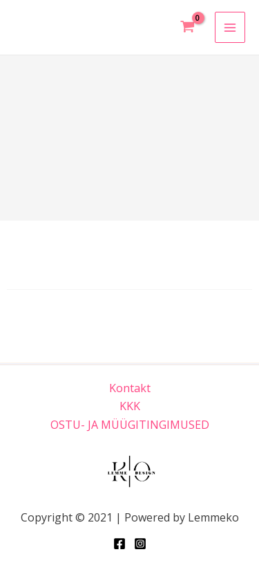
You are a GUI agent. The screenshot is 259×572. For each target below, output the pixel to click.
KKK (129, 406)
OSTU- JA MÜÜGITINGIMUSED (129, 424)
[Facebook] (119, 543)
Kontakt (130, 388)
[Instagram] (140, 543)
